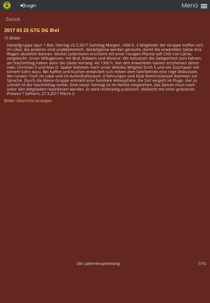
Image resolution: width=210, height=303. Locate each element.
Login (27, 5)
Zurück (13, 19)
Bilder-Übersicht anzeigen (28, 100)
